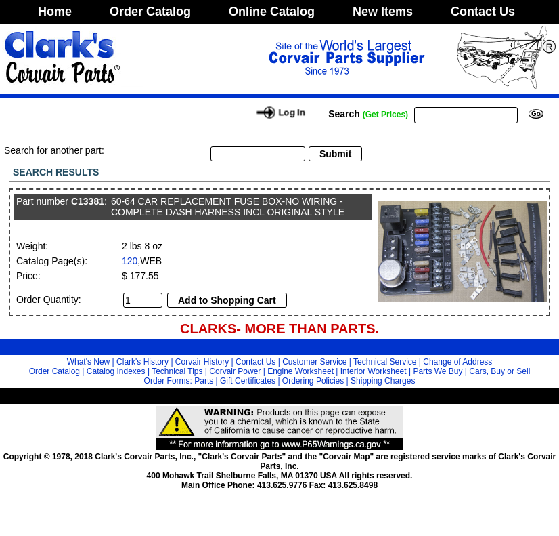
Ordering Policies (313, 381)
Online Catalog (272, 11)
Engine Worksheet (300, 371)
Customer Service (314, 362)
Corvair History (202, 362)
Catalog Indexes (116, 371)
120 (129, 260)
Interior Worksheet (373, 371)
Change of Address (457, 362)
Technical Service (384, 362)
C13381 (87, 201)
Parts (203, 381)
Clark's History (142, 362)
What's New (88, 362)
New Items (383, 11)
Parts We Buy (437, 371)
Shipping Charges (383, 381)
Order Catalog (150, 11)
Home (55, 11)
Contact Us (483, 11)
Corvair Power (235, 371)
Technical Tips (177, 371)
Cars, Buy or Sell (499, 371)
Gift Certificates (247, 381)
